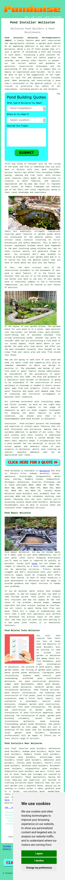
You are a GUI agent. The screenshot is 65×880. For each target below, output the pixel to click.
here (7, 800)
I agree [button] (39, 853)
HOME (26, 17)
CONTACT (47, 17)
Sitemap (7, 846)
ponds (34, 564)
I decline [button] (39, 860)
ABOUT (40, 17)
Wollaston (45, 471)
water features (31, 181)
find (13, 749)
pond (15, 167)
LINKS (33, 17)
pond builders (24, 494)
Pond (7, 471)
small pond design (48, 684)
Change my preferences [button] (39, 867)
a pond (56, 80)
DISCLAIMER (57, 17)
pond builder (14, 444)
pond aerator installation (20, 693)
